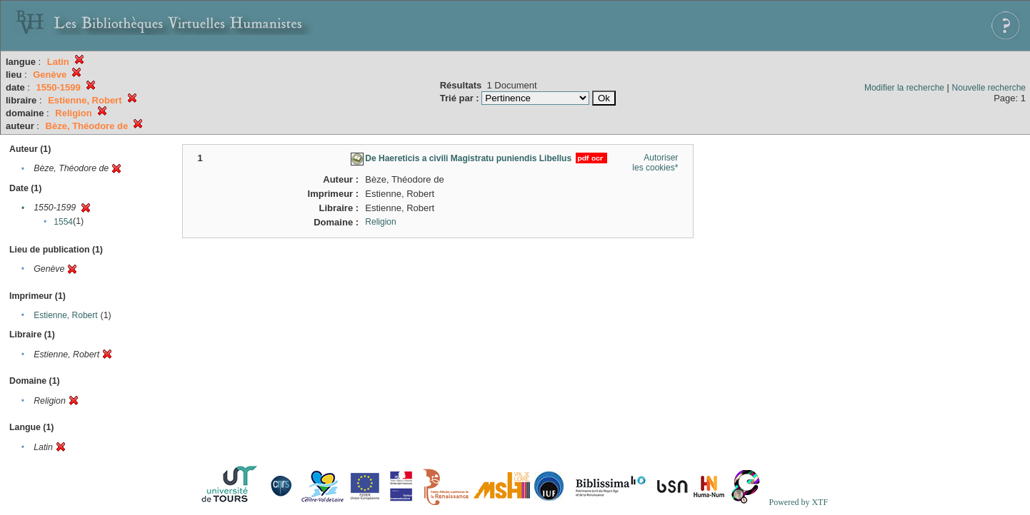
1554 (63, 222)
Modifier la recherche (904, 88)
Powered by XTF (798, 502)
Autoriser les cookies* (655, 163)
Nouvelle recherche (989, 88)
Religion (380, 222)
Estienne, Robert (65, 315)
